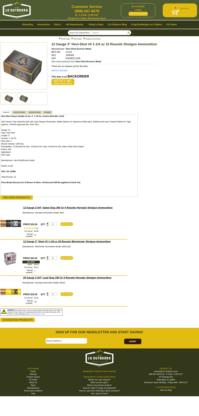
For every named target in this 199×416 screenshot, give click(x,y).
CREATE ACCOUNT (138, 14)
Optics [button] (57, 24)
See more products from (76, 61)
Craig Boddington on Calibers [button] (146, 24)
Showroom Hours (97, 18)
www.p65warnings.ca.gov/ (37, 314)
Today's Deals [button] (96, 24)
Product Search (33, 377)
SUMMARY (6, 112)
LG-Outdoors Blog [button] (117, 24)
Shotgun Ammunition (93, 39)
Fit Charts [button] (171, 24)
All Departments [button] (74, 24)
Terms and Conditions (33, 391)
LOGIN (138, 10)
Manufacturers (33, 388)
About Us (33, 382)
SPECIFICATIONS (19, 112)
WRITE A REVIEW (59, 70)
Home (33, 371)
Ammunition (77, 39)
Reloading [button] (27, 24)
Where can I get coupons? (99, 380)
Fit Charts (33, 380)
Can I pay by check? (99, 393)
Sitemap (33, 374)
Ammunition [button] (43, 24)
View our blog (166, 390)
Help (83, 18)
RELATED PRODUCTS (17, 197)
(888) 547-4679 (87, 11)
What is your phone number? (99, 385)
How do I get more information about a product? (99, 391)
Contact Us (73, 18)
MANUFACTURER (34, 112)
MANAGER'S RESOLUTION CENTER (99, 371)
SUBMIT (132, 341)
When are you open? (100, 382)
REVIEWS (47, 112)
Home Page (65, 39)
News (33, 385)
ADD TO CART (66, 224)
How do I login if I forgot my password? (99, 388)
